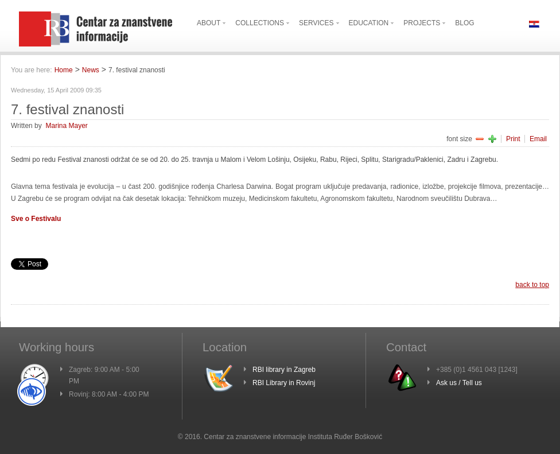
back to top (532, 285)
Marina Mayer (66, 126)
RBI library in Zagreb (284, 370)
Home (64, 70)
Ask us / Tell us (459, 383)
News (90, 70)
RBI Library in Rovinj (283, 383)
